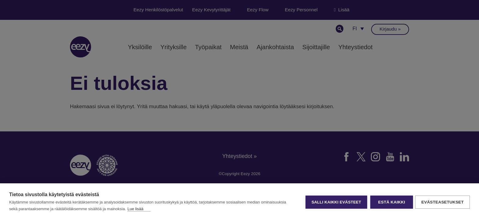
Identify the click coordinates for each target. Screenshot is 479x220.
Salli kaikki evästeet (335, 202)
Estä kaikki (390, 202)
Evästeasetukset (442, 202)
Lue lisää (135, 209)
